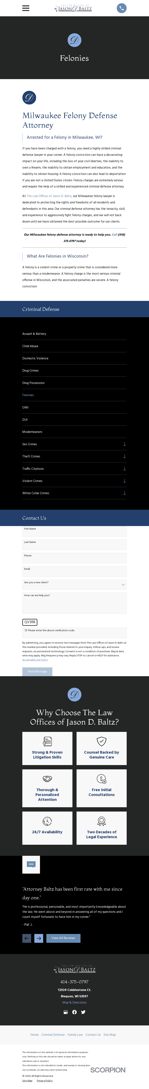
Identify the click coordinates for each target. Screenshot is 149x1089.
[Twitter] (83, 1012)
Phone (28, 556)
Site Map (110, 1034)
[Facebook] (74, 1012)
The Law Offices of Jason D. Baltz (48, 196)
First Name (30, 529)
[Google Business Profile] (65, 1012)
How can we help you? (37, 595)
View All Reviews (63, 938)
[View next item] (38, 938)
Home (34, 1034)
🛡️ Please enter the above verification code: (49, 630)
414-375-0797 (74, 981)
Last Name (30, 542)
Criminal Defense (53, 1034)
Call (114, 234)
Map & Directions (74, 1002)
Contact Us (93, 1034)
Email (27, 569)
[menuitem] (74, 334)
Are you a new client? (36, 582)
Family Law (75, 1034)
